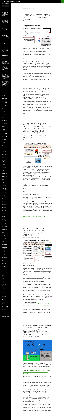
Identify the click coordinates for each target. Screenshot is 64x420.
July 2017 (3, 250)
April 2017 (3, 254)
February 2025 (4, 115)
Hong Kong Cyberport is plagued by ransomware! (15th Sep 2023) (37, 17)
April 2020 (3, 201)
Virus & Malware (32, 226)
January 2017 (4, 259)
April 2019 (3, 219)
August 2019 (4, 213)
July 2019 (3, 214)
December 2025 (4, 101)
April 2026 (3, 95)
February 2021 (4, 186)
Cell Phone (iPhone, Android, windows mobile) (34, 225)
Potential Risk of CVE (31, 122)
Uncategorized (4, 315)
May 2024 (3, 129)
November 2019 (4, 208)
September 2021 (4, 176)
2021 (3, 280)
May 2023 (3, 146)
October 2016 (4, 263)
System (3, 313)
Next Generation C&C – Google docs (5, 58)
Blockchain (3, 288)
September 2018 (4, 229)
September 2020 (4, 194)
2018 (24, 122)
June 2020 (3, 198)
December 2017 (4, 242)
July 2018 (3, 232)
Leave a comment (36, 21)
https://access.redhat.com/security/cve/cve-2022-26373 (35, 216)
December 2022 (4, 154)
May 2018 (3, 235)
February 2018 (4, 239)
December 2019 (4, 207)
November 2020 (4, 191)
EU (2, 300)
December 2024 (4, 118)
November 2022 (4, 155)
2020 (3, 278)
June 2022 (3, 163)
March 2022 (4, 167)
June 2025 (3, 110)
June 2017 (3, 251)
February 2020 (4, 204)
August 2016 (4, 266)
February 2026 (4, 98)
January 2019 (4, 223)
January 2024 (4, 135)
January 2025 (4, 117)
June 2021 (3, 180)
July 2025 (3, 108)
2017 (3, 274)
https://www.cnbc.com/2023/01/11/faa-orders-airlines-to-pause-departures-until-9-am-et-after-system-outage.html (37, 372)
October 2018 (4, 228)
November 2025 (4, 102)
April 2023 (3, 148)
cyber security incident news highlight (33, 325)
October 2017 (4, 245)
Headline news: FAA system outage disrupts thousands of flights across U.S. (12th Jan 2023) (37, 331)
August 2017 (4, 248)
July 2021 (3, 179)
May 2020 (3, 200)
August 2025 (4, 107)
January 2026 (4, 99)
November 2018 (4, 226)
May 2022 (3, 164)
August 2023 (4, 142)
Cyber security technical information (11, 1)
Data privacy (4, 299)
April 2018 (3, 236)
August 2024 (4, 124)
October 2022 (4, 157)
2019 (3, 277)
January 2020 (4, 205)
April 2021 (3, 183)
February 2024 (4, 133)
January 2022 (4, 170)
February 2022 (4, 169)
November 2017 (4, 244)
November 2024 (4, 120)
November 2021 (4, 173)
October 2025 (4, 104)
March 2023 (4, 149)
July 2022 (3, 161)
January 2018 (4, 241)
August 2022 (4, 160)
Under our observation (41, 122)
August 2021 (4, 177)
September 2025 (4, 105)
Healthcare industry (5, 302)
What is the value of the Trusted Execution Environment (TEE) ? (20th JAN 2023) (36, 231)
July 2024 (3, 126)
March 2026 (4, 96)
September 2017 (4, 247)
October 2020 (4, 192)
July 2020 (3, 197)
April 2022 (3, 166)
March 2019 (4, 220)
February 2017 (4, 257)
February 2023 (4, 151)
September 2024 (4, 123)
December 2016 (4, 260)
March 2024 (4, 132)
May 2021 (3, 182)
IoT (2, 303)
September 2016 (4, 264)
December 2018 (4, 225)
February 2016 (4, 267)
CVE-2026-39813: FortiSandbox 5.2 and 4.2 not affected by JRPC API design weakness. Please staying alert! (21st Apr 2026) (5, 15)
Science (3, 312)
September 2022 (4, 158)
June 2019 (3, 216)
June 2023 (3, 145)
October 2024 (4, 121)
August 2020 (4, 195)
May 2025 (3, 111)
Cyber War (3, 297)
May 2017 (3, 253)
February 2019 (4, 222)
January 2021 (4, 188)
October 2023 (4, 139)
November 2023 (4, 138)
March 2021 (4, 185)
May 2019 (3, 217)
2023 (26, 122)
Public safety (4, 309)
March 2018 (4, 238)
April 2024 (3, 130)
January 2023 (4, 152)
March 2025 (4, 114)
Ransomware (4, 310)
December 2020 (4, 189)
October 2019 (4, 210)
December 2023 (4, 136)
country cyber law (5, 293)
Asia (2, 287)
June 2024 (3, 127)
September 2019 (4, 211)
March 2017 (4, 256)
